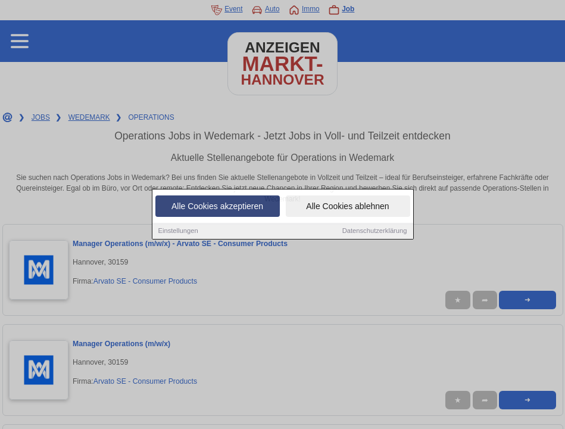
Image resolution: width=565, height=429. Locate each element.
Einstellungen (178, 231)
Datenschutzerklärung (374, 231)
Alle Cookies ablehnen (347, 207)
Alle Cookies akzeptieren (217, 207)
